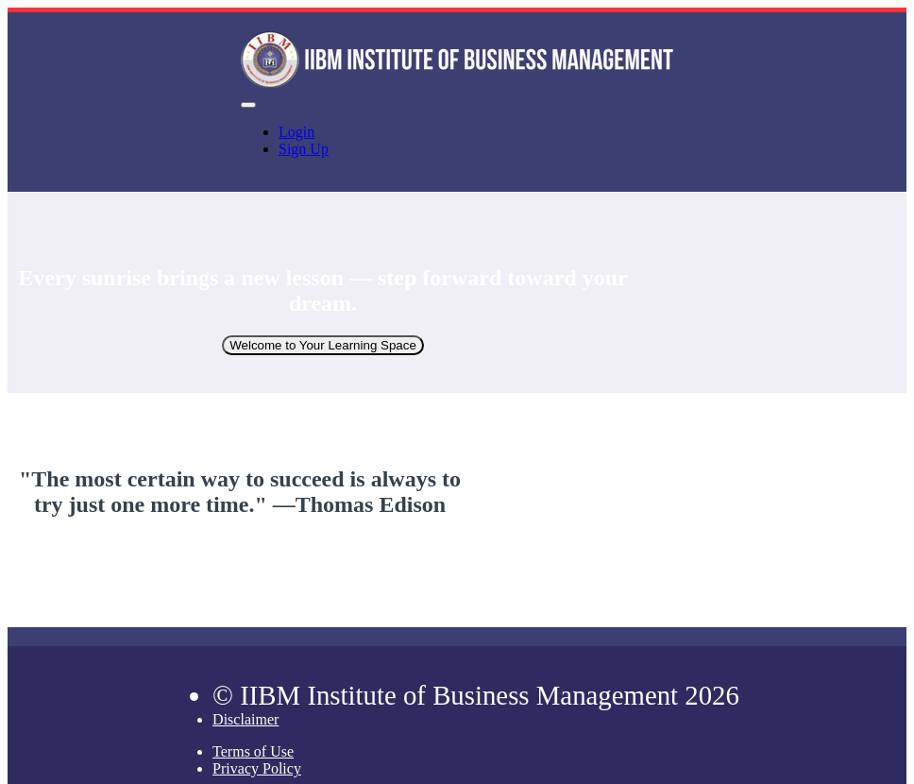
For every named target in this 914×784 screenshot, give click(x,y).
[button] (248, 105)
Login (296, 132)
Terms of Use (253, 751)
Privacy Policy (256, 768)
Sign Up (304, 149)
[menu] (457, 141)
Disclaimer (245, 719)
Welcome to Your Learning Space (322, 345)
